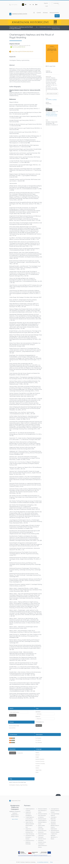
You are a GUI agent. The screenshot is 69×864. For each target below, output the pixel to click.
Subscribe (12, 753)
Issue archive (12, 728)
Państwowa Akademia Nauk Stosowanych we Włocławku (42, 815)
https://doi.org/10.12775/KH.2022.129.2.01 (22, 51)
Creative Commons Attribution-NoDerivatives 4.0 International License (51, 114)
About (57, 16)
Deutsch (37, 754)
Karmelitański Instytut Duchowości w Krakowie (30, 837)
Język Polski (38, 770)
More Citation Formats (52, 93)
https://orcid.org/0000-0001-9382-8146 (18, 47)
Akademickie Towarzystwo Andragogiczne (29, 814)
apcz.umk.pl (15, 819)
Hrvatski (37, 765)
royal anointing (23, 785)
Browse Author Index (14, 725)
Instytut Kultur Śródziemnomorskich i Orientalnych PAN (30, 830)
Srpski (37, 772)
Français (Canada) (40, 763)
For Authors (38, 740)
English (37, 757)
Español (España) (40, 759)
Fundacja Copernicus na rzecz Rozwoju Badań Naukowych (30, 819)
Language (55, 4)
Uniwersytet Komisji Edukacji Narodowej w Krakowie (55, 810)
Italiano (37, 768)
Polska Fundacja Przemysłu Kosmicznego (41, 827)
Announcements (54, 12)
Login (46, 6)
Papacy (17, 785)
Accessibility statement (42, 862)
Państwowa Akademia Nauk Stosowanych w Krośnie (42, 810)
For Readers (38, 738)
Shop (51, 862)
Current (39, 12)
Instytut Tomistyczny (30, 833)
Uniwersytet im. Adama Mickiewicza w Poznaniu (42, 845)
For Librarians (39, 742)
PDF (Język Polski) (51, 66)
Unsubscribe (20, 753)
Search (13, 715)
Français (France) (40, 761)
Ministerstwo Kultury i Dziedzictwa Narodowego (30, 842)
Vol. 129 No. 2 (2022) (51, 99)
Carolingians (12, 785)
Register (46, 3)
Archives (45, 12)
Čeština (37, 752)
